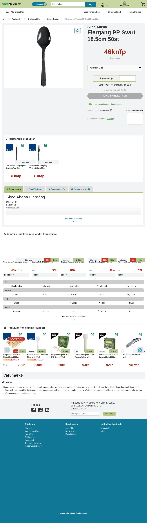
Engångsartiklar (34, 19)
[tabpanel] (43, 56)
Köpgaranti (29, 440)
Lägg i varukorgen (115, 96)
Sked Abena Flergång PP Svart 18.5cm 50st (81, 19)
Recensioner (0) (57, 189)
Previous (7, 350)
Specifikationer (35, 189)
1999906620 (106, 110)
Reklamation (30, 437)
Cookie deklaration (33, 443)
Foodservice (16, 19)
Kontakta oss (71, 434)
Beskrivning (14, 189)
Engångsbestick (52, 19)
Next (139, 350)
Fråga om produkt (80, 189)
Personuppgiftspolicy (33, 446)
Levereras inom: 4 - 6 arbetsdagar (108, 104)
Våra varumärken (32, 431)
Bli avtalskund (71, 431)
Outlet (103, 431)
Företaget (29, 428)
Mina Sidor (70, 428)
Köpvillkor (29, 434)
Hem (4, 19)
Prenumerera (109, 414)
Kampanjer (105, 428)
